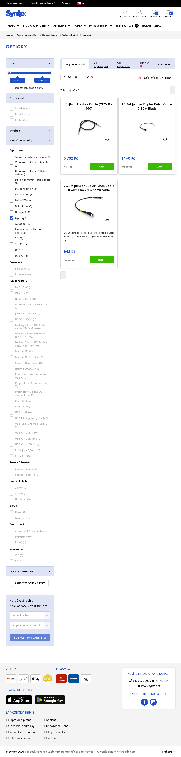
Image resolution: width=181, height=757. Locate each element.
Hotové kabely (50, 34)
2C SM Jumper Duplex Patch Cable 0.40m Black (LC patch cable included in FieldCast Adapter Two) (89, 188)
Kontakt (66, 3)
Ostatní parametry (21, 571)
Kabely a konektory (28, 34)
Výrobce (15, 130)
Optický (86, 77)
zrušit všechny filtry (30, 583)
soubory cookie (84, 751)
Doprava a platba (20, 720)
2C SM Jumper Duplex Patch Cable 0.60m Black (147, 106)
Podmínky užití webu (21, 732)
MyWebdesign (125, 751)
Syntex (9, 34)
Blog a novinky (55, 732)
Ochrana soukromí (20, 738)
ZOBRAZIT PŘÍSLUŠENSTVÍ (30, 637)
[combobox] (30, 615)
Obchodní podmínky (21, 726)
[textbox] (23, 615)
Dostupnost (17, 98)
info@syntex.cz (150, 686)
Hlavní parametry (21, 140)
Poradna (52, 738)
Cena (13, 63)
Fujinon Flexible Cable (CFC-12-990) (89, 106)
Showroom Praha (57, 726)
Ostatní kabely (70, 34)
